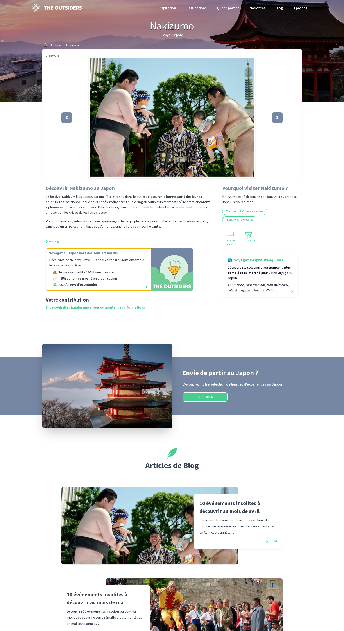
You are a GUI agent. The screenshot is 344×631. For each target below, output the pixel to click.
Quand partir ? (228, 8)
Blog (279, 8)
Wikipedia (53, 242)
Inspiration (167, 8)
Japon (58, 45)
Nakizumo (76, 45)
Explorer (205, 397)
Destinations (196, 8)
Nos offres (257, 8)
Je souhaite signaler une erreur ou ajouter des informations (95, 307)
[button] (172, 117)
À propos (300, 8)
